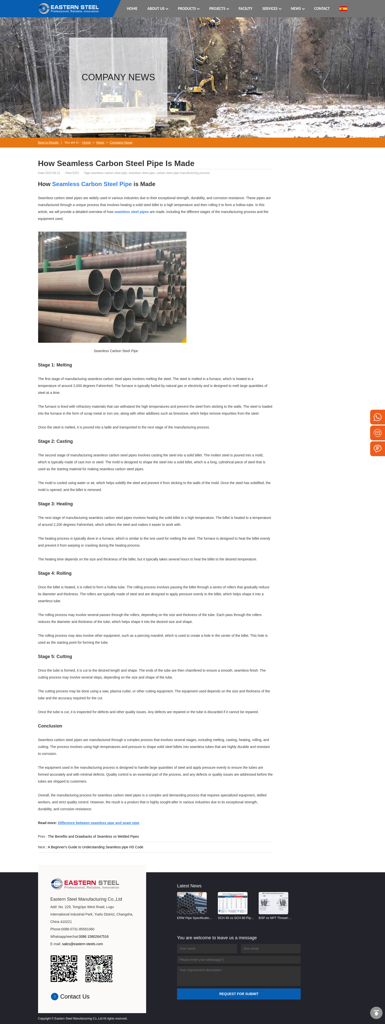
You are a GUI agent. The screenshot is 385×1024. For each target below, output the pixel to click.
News (100, 142)
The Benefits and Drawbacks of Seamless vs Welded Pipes (93, 836)
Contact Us (75, 996)
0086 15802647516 (94, 937)
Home (86, 142)
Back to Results (48, 142)
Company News (121, 142)
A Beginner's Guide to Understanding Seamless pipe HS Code (95, 847)
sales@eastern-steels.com (82, 944)
